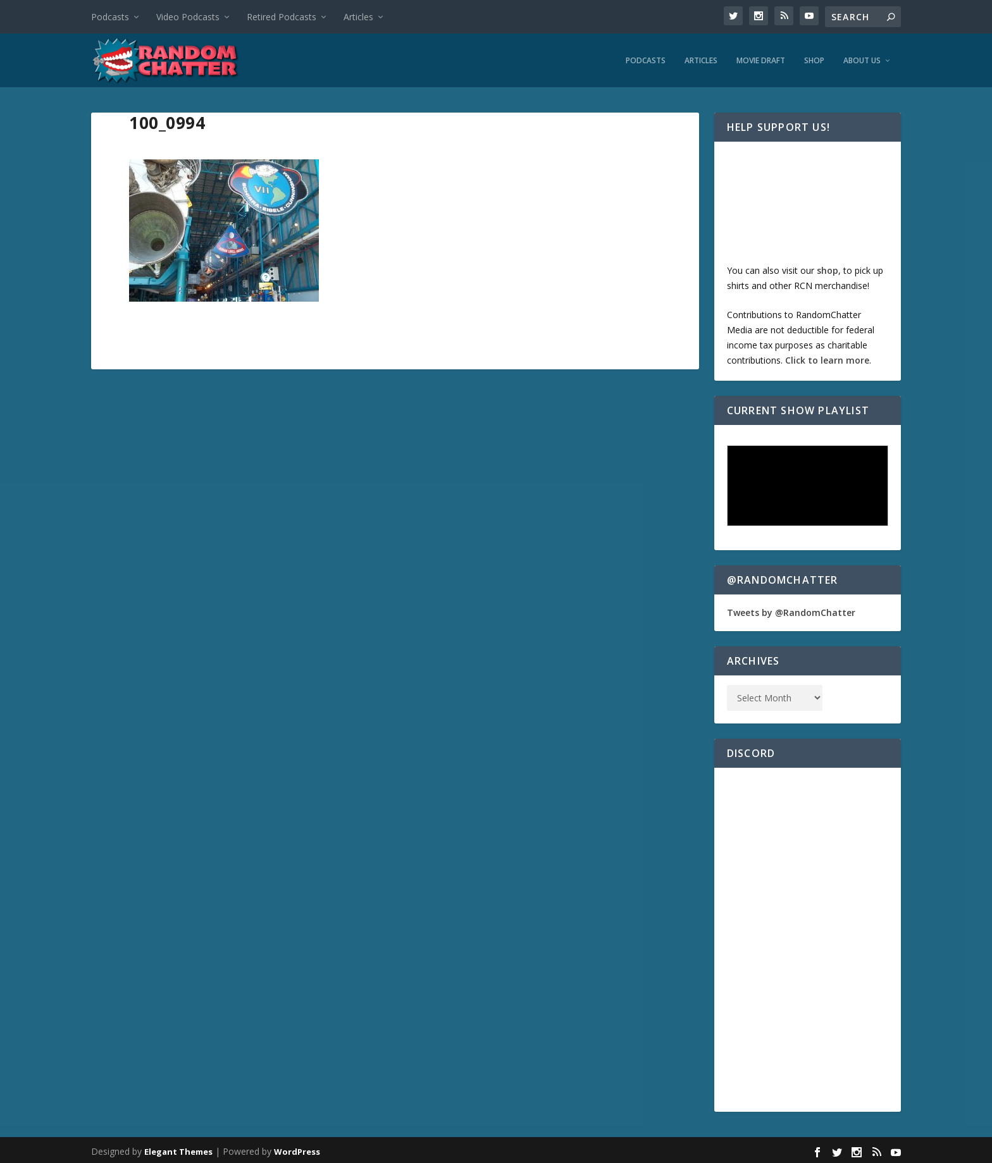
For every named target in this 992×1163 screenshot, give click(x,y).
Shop (814, 57)
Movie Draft (760, 57)
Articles (358, 17)
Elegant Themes (178, 1148)
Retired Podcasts (281, 17)
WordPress (297, 1148)
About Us (862, 57)
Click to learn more (827, 357)
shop (827, 267)
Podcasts (110, 17)
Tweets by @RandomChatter (791, 609)
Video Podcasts (188, 17)
